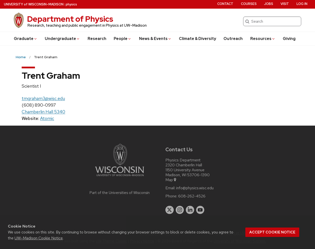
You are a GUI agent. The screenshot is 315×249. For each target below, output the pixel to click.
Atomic (47, 118)
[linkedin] (190, 210)
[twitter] (169, 210)
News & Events (155, 38)
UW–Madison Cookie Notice (39, 238)
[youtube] (200, 210)
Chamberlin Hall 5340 (43, 112)
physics (71, 4)
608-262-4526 (191, 196)
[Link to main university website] (119, 177)
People (122, 38)
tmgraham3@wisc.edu (43, 98)
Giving (289, 38)
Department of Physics (70, 19)
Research (97, 38)
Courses (249, 4)
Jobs (268, 4)
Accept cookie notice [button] (272, 232)
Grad (25, 38)
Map (171, 179)
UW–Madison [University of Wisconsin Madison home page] (33, 4)
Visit (285, 4)
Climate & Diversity (197, 38)
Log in (302, 4)
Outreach (233, 38)
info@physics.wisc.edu (195, 188)
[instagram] (180, 210)
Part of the (120, 192)
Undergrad (62, 38)
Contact (225, 4)
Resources (262, 38)
